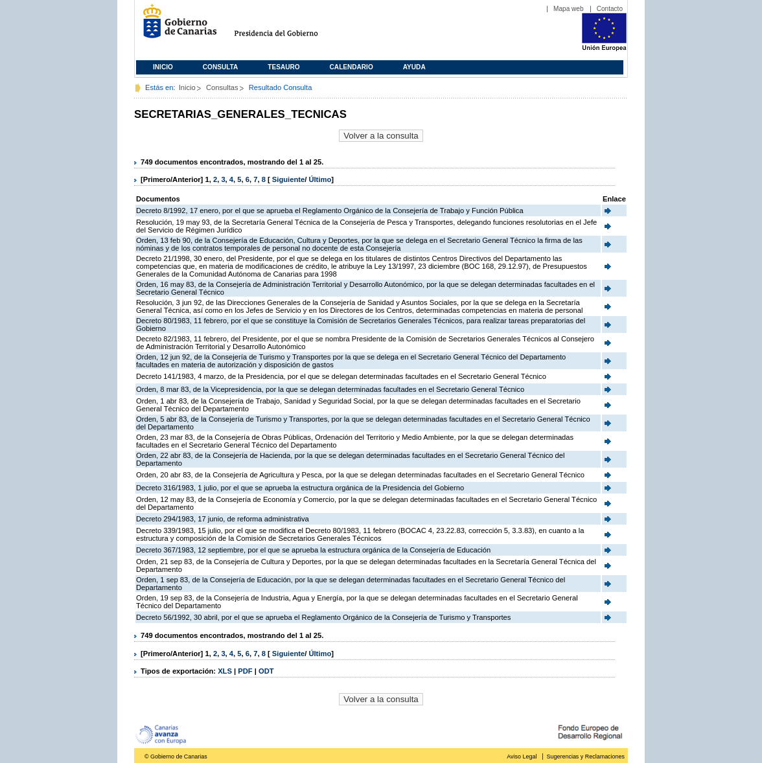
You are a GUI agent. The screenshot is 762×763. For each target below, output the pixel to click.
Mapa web (568, 8)
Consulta (220, 67)
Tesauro (283, 67)
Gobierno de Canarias (176, 26)
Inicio (163, 67)
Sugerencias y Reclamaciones (586, 756)
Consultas (222, 87)
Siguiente (288, 179)
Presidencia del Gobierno (288, 26)
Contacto (610, 8)
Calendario (351, 67)
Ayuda (414, 67)
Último (319, 179)
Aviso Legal (522, 756)
